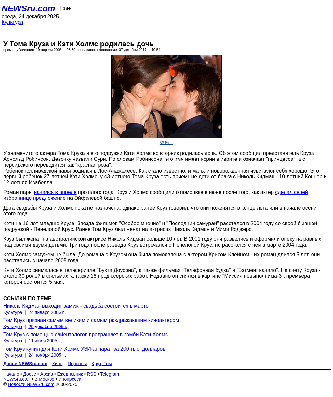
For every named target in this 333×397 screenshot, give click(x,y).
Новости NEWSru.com (31, 384)
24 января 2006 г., (47, 312)
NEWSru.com (28, 8)
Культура (12, 22)
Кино (57, 363)
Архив (46, 374)
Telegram (109, 374)
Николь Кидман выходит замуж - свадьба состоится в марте (76, 306)
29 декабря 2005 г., (48, 326)
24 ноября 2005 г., (47, 355)
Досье (29, 374)
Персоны (77, 363)
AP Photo (166, 143)
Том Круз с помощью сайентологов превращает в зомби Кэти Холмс (85, 334)
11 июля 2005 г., (45, 340)
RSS (91, 374)
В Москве (44, 379)
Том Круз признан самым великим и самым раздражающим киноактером (91, 320)
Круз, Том (102, 363)
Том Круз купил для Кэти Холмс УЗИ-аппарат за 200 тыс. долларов (84, 349)
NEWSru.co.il (16, 379)
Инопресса (70, 379)
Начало (11, 374)
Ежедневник (70, 374)
